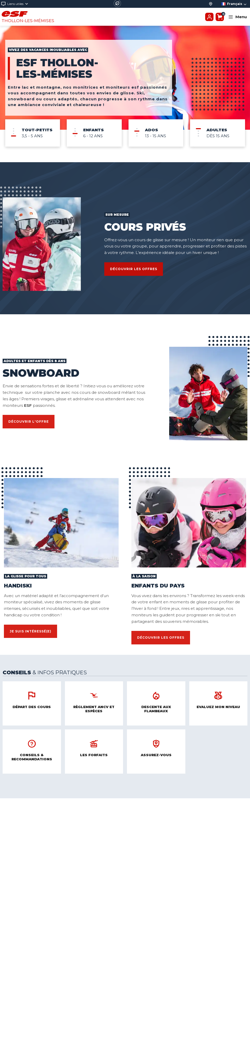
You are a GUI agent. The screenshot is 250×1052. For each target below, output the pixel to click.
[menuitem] (32, 133)
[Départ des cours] (211, 4)
